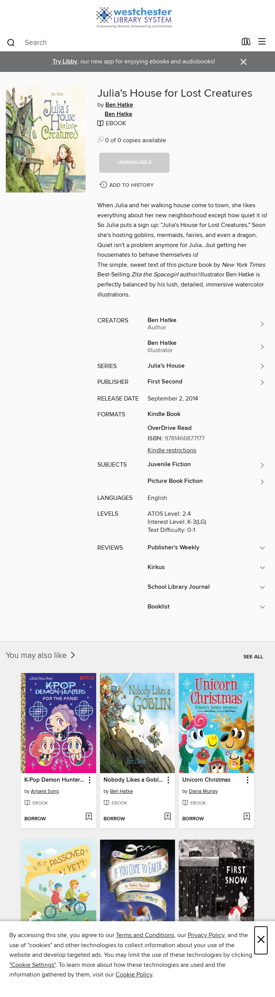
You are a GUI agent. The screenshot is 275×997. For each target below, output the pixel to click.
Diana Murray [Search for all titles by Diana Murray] (203, 791)
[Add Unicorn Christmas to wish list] (246, 817)
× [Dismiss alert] (243, 62)
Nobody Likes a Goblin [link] (134, 780)
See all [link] (253, 656)
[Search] (11, 42)
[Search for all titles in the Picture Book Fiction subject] (206, 481)
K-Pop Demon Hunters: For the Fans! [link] (54, 780)
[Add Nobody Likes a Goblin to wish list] (167, 817)
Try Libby (65, 62)
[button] (134, 163)
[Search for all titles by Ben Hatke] (206, 324)
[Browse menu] (262, 42)
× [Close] (261, 940)
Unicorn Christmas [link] (206, 780)
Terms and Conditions (145, 935)
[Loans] (246, 43)
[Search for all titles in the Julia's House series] (206, 366)
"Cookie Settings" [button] (32, 965)
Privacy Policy (206, 935)
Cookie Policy (133, 974)
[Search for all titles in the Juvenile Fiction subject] (206, 465)
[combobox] (121, 42)
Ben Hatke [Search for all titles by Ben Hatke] (119, 105)
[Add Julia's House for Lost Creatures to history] (127, 185)
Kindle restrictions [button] (172, 450)
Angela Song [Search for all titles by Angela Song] (45, 791)
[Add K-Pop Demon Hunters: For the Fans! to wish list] (88, 817)
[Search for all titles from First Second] (206, 382)
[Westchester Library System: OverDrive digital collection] (137, 16)
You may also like (41, 656)
